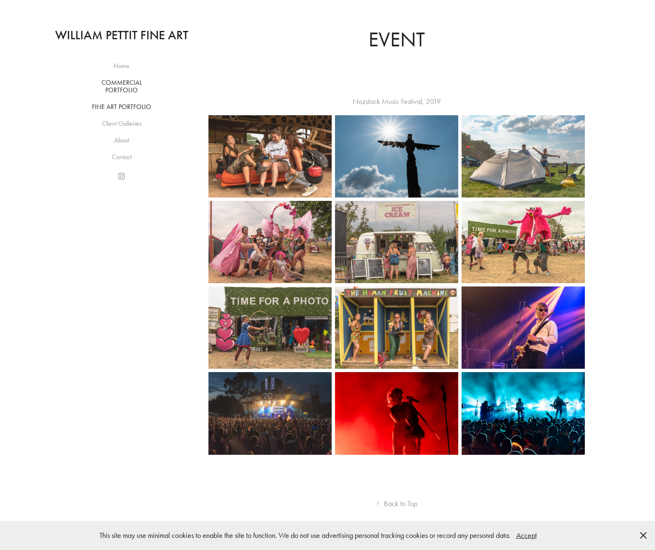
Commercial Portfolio (122, 86)
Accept (526, 535)
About (121, 140)
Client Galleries (122, 123)
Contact (122, 157)
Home (121, 66)
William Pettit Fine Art (121, 35)
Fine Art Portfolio (121, 107)
